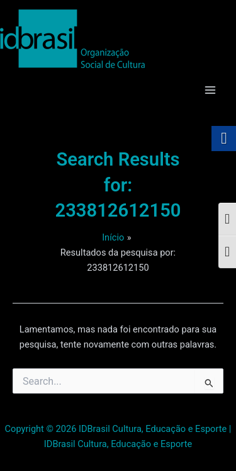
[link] (72, 38)
